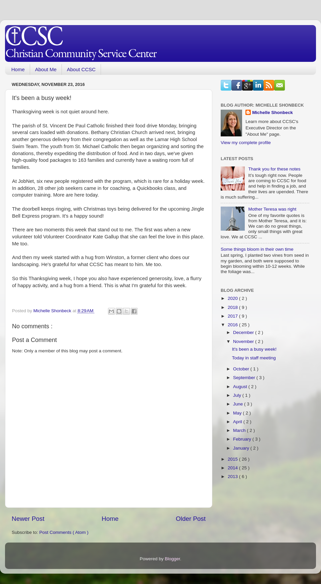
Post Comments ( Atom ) (64, 532)
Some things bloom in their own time (257, 249)
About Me (46, 69)
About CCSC (81, 69)
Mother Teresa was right (272, 209)
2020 (233, 298)
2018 (233, 307)
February (242, 439)
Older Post (191, 518)
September (244, 377)
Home (18, 69)
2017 (233, 316)
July (237, 395)
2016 (233, 324)
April (238, 421)
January (241, 448)
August (240, 386)
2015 (233, 459)
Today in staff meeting (254, 357)
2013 (233, 476)
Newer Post (28, 518)
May (238, 413)
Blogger (172, 558)
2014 (233, 467)
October (241, 368)
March (240, 430)
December (244, 332)
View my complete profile (246, 142)
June (238, 403)
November (244, 341)
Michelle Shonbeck (272, 112)
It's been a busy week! (254, 349)
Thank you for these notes (274, 168)
